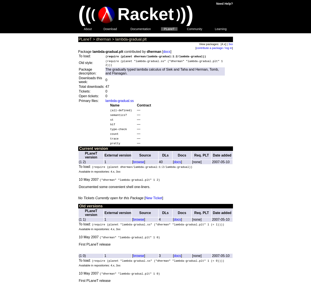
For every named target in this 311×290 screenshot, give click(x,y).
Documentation (140, 29)
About (88, 29)
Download (110, 29)
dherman (103, 39)
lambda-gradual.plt (131, 39)
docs (166, 51)
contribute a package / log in (214, 48)
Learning (221, 29)
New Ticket (153, 198)
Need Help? (224, 3)
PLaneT (169, 29)
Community (194, 29)
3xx (230, 44)
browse (138, 162)
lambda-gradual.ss (120, 101)
